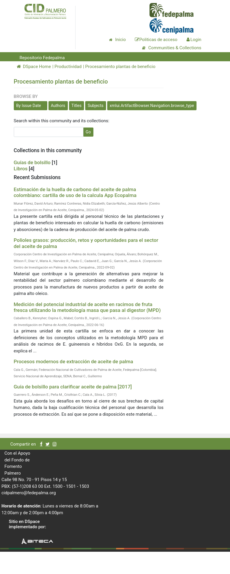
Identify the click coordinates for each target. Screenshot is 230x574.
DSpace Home (34, 66)
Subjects (95, 105)
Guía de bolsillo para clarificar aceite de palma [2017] (73, 387)
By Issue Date (28, 105)
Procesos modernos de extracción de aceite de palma (73, 361)
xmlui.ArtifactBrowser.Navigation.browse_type (152, 105)
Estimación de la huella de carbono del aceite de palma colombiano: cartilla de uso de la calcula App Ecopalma (75, 192)
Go (88, 132)
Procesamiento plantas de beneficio (120, 66)
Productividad (68, 66)
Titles (76, 105)
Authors (58, 105)
